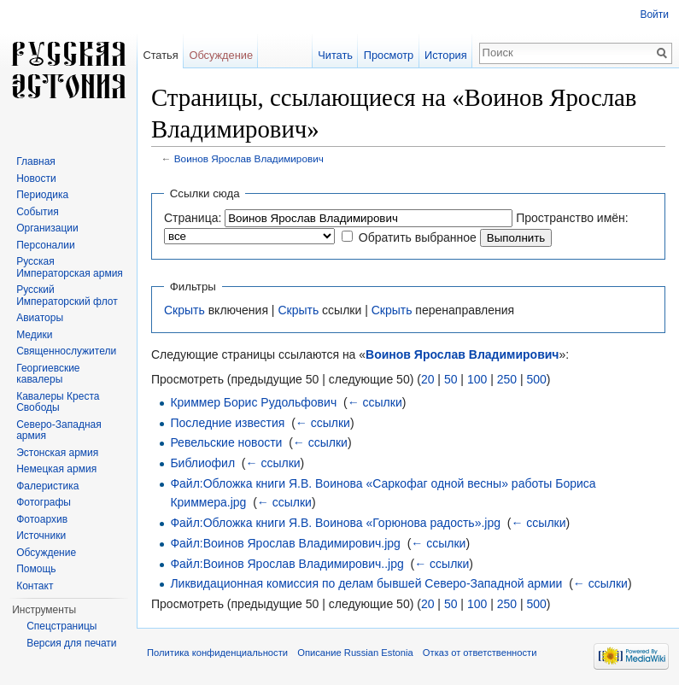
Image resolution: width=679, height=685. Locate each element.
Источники (41, 536)
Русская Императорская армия (69, 267)
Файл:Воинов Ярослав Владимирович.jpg (285, 543)
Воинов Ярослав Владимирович (249, 158)
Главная (36, 161)
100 (477, 379)
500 (536, 379)
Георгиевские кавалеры (47, 374)
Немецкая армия (56, 469)
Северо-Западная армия (59, 430)
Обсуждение (221, 55)
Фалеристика (47, 486)
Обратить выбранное (418, 237)
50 (451, 379)
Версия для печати (71, 643)
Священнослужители (66, 351)
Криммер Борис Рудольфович (253, 402)
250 (507, 379)
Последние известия (227, 423)
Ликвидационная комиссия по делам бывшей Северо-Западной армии (366, 583)
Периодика (42, 195)
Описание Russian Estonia (355, 652)
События (37, 212)
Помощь (36, 569)
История (445, 55)
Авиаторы (39, 318)
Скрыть (184, 310)
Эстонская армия (57, 453)
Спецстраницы (61, 626)
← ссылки (375, 402)
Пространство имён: (572, 218)
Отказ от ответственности (480, 652)
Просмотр (388, 55)
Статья (160, 55)
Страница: (192, 218)
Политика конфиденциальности (217, 652)
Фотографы (43, 502)
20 (428, 379)
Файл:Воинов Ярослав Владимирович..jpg (286, 564)
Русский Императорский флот (66, 295)
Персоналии (45, 245)
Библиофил (202, 463)
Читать (335, 55)
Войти (654, 14)
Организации (47, 228)
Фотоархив (41, 519)
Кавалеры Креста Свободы (57, 402)
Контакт (34, 586)
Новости (36, 178)
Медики (34, 335)
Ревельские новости (226, 442)
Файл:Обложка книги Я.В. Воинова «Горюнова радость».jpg (335, 523)
